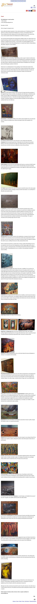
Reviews (14, 601)
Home (17, 601)
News (23, 601)
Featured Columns (33, 601)
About (20, 601)
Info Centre (27, 601)
